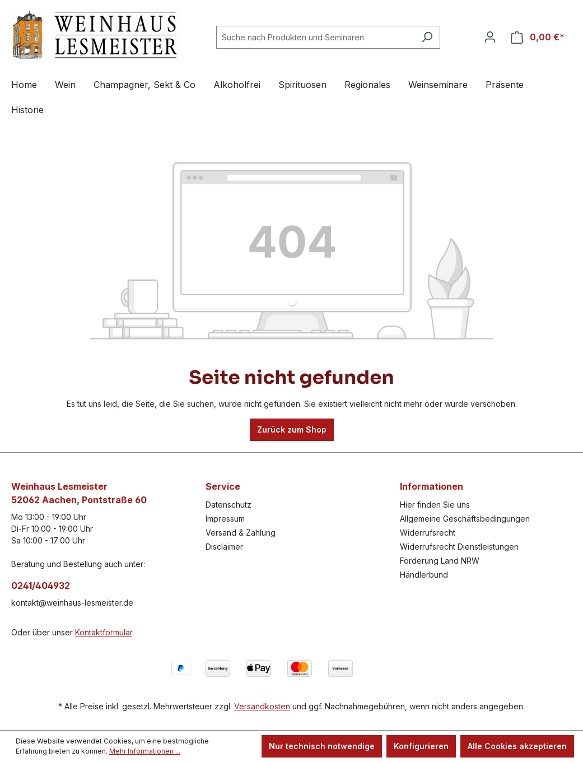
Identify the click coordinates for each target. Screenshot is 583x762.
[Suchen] (427, 37)
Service (223, 486)
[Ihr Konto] (490, 37)
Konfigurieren (421, 746)
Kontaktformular (103, 632)
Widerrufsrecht (427, 532)
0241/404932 (40, 585)
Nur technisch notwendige (322, 746)
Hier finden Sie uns (435, 504)
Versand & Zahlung (241, 532)
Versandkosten (262, 706)
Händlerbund (424, 574)
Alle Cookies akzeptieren (517, 746)
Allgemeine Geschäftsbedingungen (465, 518)
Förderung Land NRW (439, 560)
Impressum (225, 518)
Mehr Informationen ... (144, 751)
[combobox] (315, 37)
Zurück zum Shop (292, 429)
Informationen (431, 486)
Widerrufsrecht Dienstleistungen (459, 546)
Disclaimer (224, 546)
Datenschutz (228, 504)
